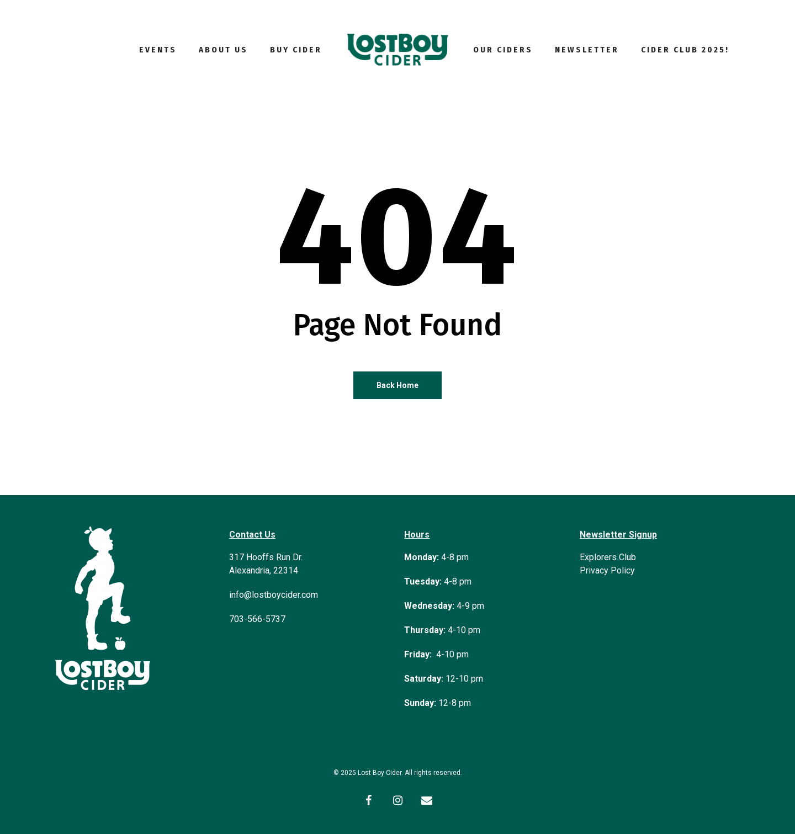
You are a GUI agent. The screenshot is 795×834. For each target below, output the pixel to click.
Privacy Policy (607, 570)
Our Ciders (503, 50)
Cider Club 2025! (685, 50)
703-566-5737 (257, 619)
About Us (223, 50)
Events (158, 50)
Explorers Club (608, 557)
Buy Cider (296, 50)
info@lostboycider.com (273, 594)
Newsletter (587, 50)
